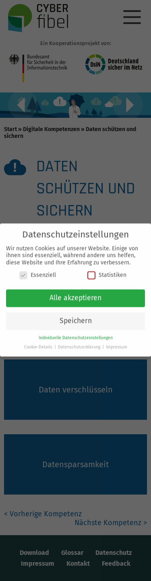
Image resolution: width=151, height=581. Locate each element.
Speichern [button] (76, 318)
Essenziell (37, 272)
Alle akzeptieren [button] (75, 295)
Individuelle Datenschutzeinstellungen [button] (76, 335)
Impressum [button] (116, 344)
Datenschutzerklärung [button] (79, 344)
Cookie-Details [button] (39, 344)
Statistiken (106, 272)
